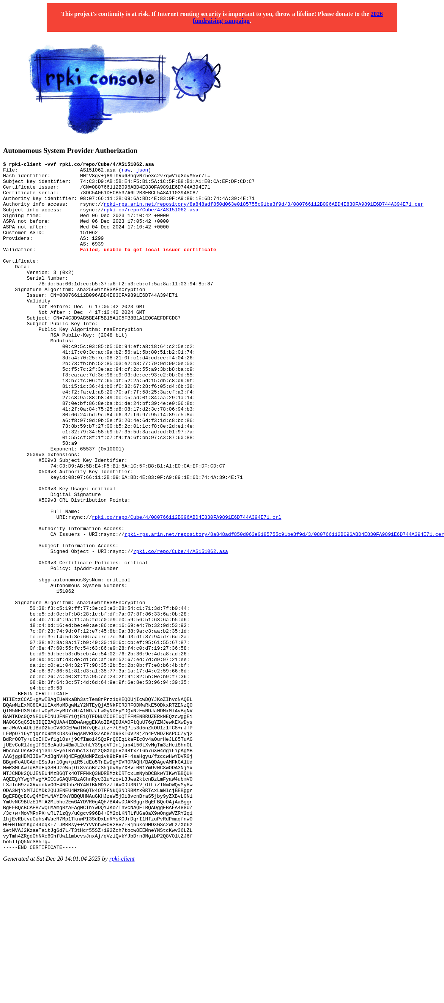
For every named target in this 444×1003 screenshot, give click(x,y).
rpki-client (122, 996)
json (142, 171)
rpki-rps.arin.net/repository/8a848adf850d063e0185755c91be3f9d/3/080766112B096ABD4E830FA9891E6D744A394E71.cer (263, 212)
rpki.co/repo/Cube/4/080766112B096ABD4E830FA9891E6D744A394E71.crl (186, 588)
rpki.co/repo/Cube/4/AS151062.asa (151, 219)
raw (125, 171)
